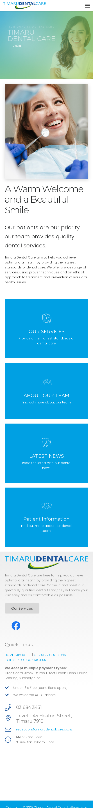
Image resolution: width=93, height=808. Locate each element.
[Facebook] (16, 623)
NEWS (61, 652)
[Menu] (87, 5)
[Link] (24, 5)
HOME (9, 652)
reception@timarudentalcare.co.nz (44, 727)
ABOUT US (23, 652)
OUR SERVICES (44, 652)
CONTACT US (36, 657)
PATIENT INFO (14, 657)
